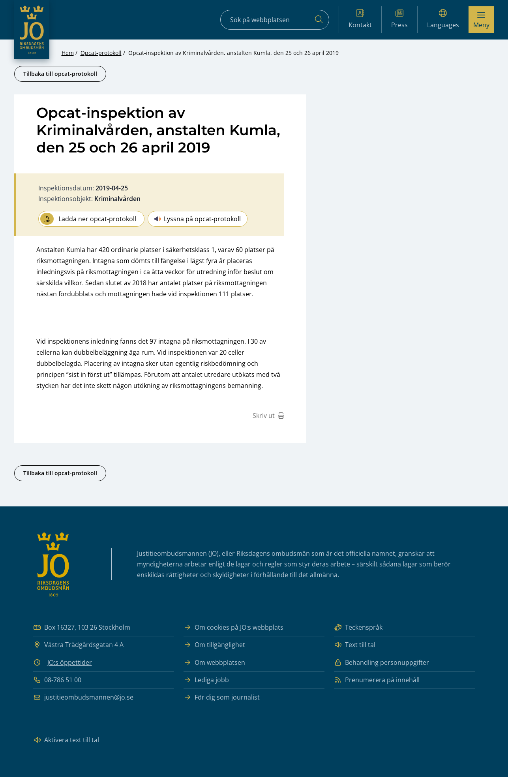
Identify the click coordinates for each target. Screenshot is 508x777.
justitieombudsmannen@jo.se (83, 697)
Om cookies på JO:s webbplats (233, 627)
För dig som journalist (222, 697)
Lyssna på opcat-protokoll (197, 218)
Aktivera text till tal (66, 740)
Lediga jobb (206, 680)
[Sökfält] (274, 20)
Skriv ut (268, 415)
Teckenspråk (358, 627)
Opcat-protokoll (101, 52)
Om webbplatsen (214, 662)
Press (399, 19)
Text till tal (354, 645)
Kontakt (360, 19)
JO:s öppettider (69, 662)
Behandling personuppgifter (381, 662)
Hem (68, 52)
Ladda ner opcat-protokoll (88, 219)
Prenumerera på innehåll (377, 680)
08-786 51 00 (57, 680)
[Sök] (319, 19)
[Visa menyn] (481, 19)
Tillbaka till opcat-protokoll (60, 73)
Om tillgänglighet (214, 645)
